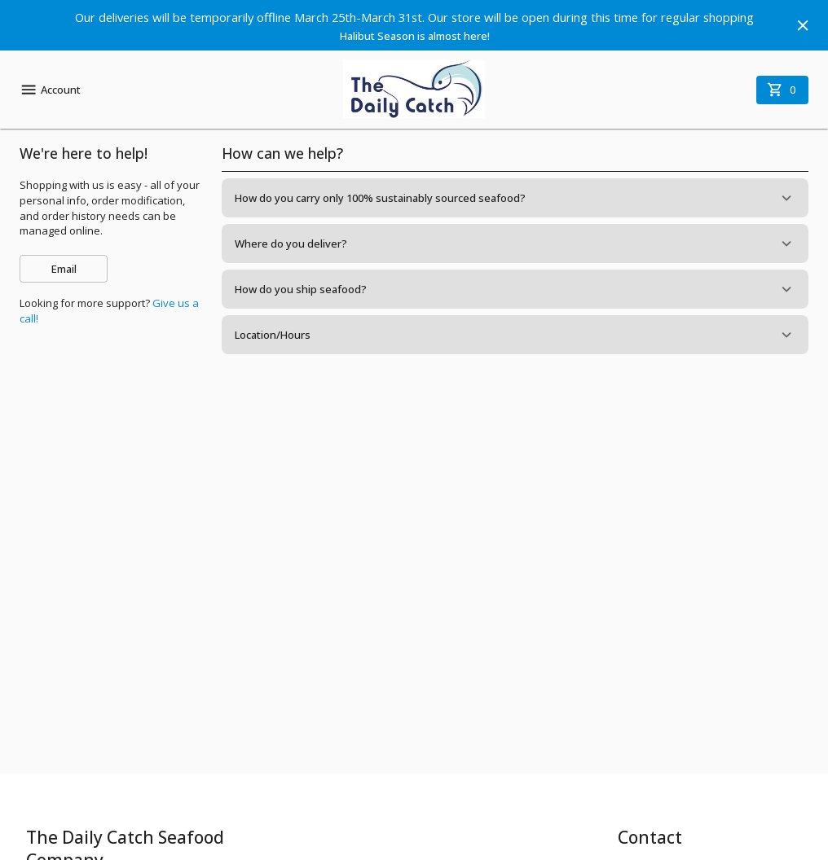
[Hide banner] (802, 25)
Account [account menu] (50, 90)
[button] (515, 197)
